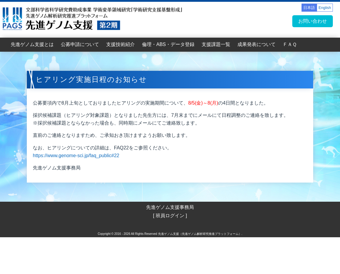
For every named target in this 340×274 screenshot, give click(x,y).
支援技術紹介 (120, 44)
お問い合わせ (312, 21)
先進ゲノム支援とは (32, 44)
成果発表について (256, 44)
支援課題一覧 (216, 44)
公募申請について (80, 44)
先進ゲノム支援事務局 (170, 207)
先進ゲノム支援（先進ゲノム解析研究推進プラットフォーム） (200, 233)
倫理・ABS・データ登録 (168, 44)
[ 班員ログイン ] (170, 215)
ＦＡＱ (290, 44)
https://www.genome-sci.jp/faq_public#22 (76, 155)
